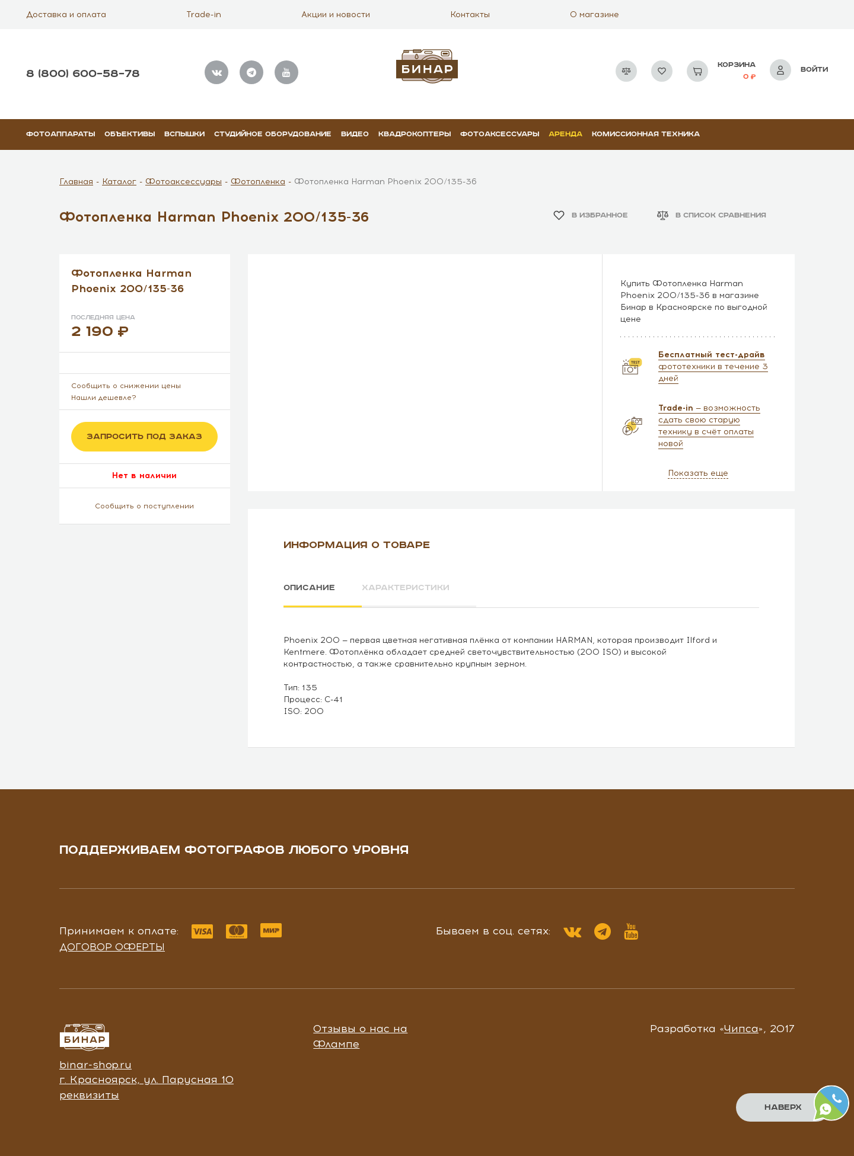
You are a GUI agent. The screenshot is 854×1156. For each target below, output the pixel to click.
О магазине (594, 14)
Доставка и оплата (66, 14)
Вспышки (184, 134)
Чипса (741, 1028)
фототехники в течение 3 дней (713, 366)
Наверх (783, 1107)
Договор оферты (112, 946)
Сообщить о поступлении (144, 506)
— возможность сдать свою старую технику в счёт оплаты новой (709, 426)
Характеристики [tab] (407, 588)
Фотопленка (258, 182)
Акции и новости (335, 14)
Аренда (565, 134)
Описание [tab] (309, 588)
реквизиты (89, 1094)
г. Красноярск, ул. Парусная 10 (146, 1078)
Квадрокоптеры (414, 134)
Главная (76, 182)
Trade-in (203, 14)
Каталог (119, 182)
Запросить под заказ (144, 436)
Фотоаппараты (60, 134)
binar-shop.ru (95, 1064)
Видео (355, 134)
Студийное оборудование (273, 134)
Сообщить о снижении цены (126, 386)
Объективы (129, 134)
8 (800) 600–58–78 (83, 74)
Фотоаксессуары (499, 134)
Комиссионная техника (646, 134)
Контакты (470, 14)
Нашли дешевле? (103, 397)
